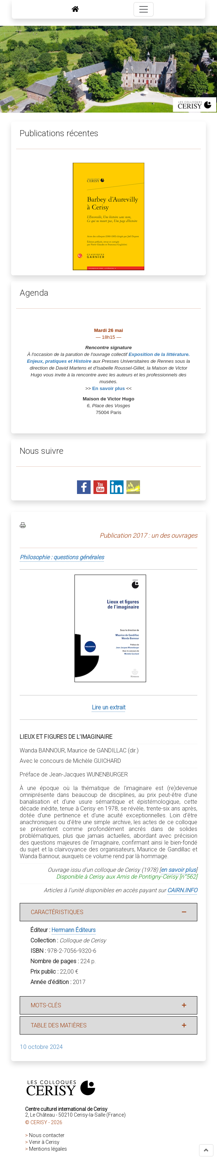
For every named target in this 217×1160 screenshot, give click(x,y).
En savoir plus (108, 388)
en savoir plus (178, 869)
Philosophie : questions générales (62, 557)
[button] (206, 1150)
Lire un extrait (108, 707)
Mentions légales (48, 1149)
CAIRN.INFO (182, 890)
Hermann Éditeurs (74, 930)
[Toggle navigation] (144, 9)
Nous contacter (46, 1135)
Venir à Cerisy (44, 1142)
